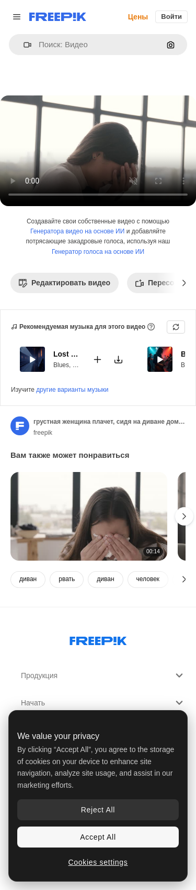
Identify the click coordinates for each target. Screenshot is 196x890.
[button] (23, 45)
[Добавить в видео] (97, 359)
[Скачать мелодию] (118, 359)
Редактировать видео (64, 282)
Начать (103, 702)
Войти (171, 16)
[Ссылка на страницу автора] (19, 425)
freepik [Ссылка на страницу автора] (42, 432)
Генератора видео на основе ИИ (77, 231)
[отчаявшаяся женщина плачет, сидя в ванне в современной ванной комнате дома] (88, 516)
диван (28, 579)
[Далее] (184, 283)
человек (148, 579)
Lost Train (66, 354)
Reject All (98, 810)
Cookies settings (98, 862)
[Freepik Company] (98, 639)
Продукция (103, 675)
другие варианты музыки (72, 389)
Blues (61, 364)
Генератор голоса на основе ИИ (98, 251)
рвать (67, 579)
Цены (138, 17)
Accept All (98, 837)
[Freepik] (57, 17)
